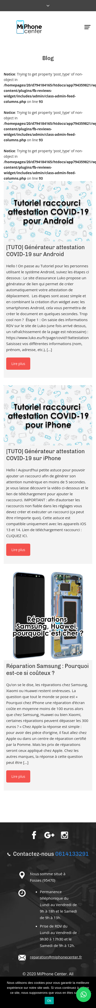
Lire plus (18, 363)
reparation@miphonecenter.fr (56, 956)
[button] (83, 994)
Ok (49, 1001)
